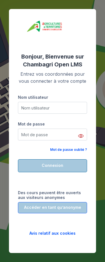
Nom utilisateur (33, 97)
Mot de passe (31, 124)
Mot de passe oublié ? (68, 149)
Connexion (52, 165)
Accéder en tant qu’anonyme (52, 207)
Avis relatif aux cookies (52, 233)
